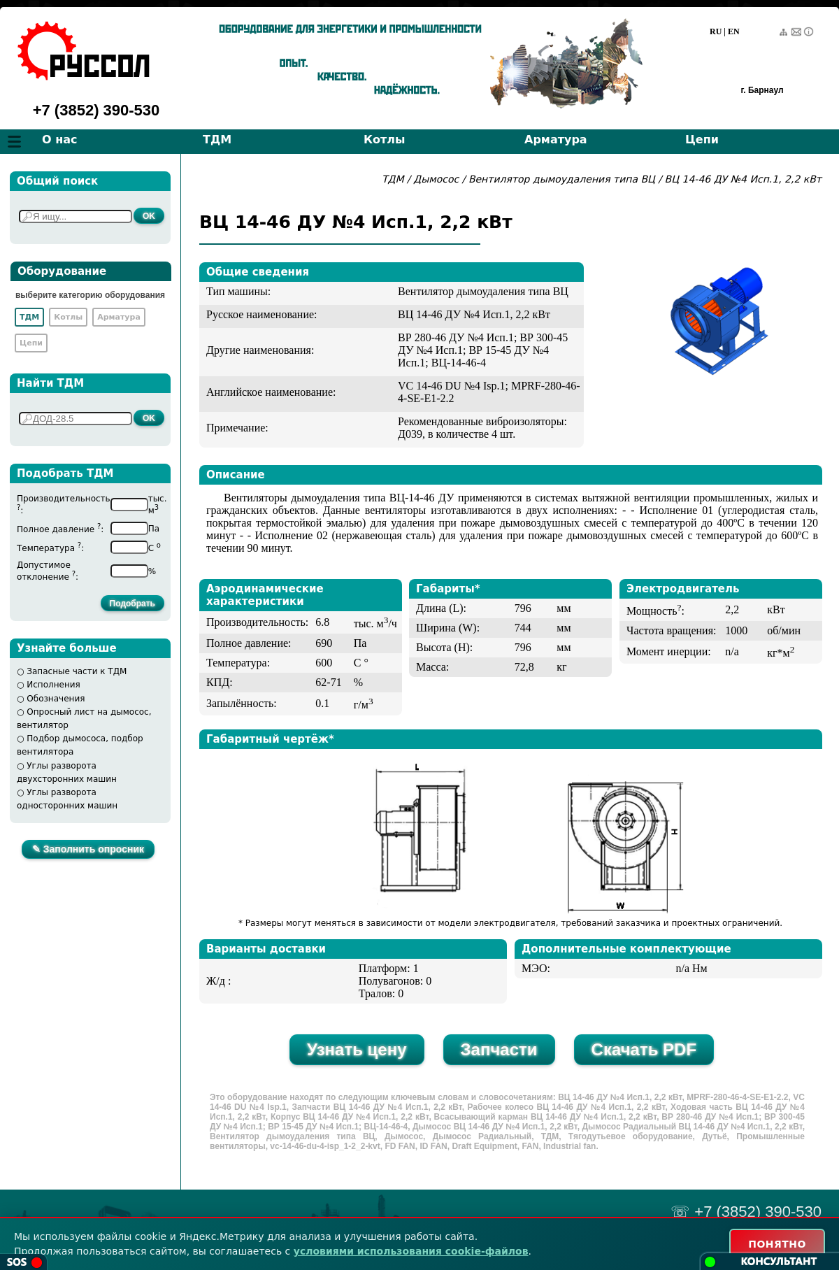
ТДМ (217, 139)
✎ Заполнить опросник (88, 849)
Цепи (702, 139)
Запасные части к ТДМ (77, 671)
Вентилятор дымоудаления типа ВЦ (563, 179)
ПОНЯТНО (777, 1244)
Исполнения (53, 685)
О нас (60, 139)
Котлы (385, 139)
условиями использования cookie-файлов (411, 1251)
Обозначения (56, 699)
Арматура (555, 139)
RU (716, 31)
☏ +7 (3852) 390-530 (746, 1211)
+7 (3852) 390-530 (96, 110)
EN (734, 31)
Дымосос (436, 179)
